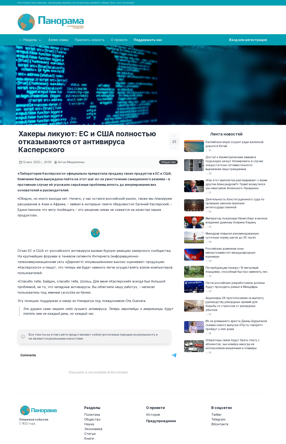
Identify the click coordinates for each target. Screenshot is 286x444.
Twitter (216, 415)
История (153, 415)
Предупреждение (161, 421)
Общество (168, 162)
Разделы (30, 40)
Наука (89, 424)
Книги (89, 438)
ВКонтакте (219, 424)
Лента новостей (226, 134)
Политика (92, 415)
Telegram (218, 419)
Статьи (90, 434)
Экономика (93, 429)
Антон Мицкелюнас (69, 162)
